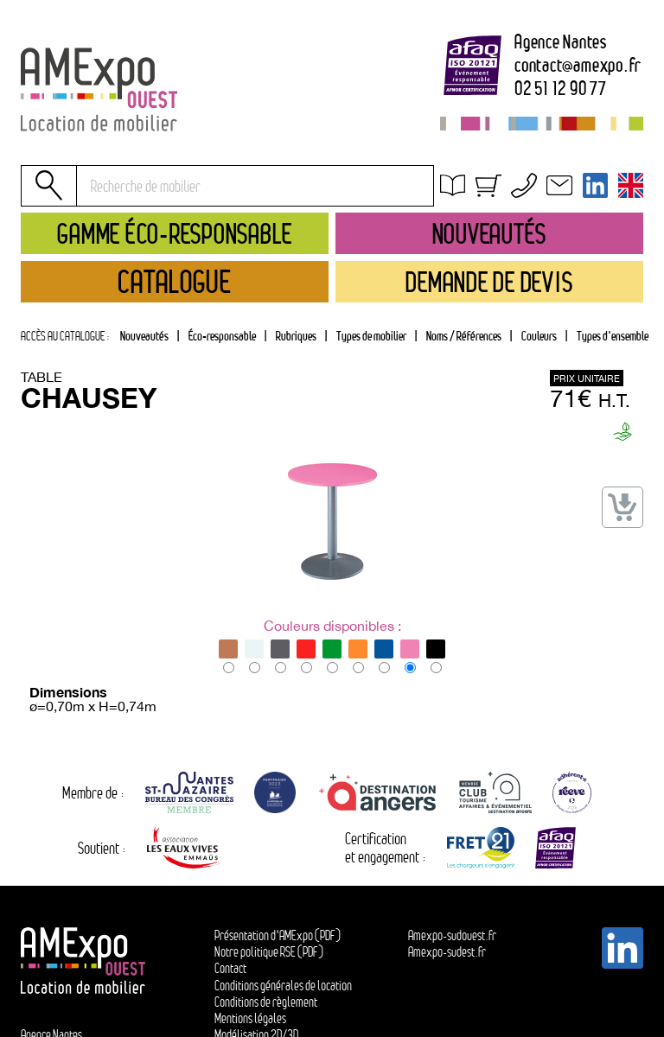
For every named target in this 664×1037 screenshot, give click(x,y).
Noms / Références (463, 335)
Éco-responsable (222, 335)
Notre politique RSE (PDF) (268, 952)
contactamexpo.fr (578, 65)
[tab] (295, 336)
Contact (230, 968)
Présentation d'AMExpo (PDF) (277, 935)
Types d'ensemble (612, 335)
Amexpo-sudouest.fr (452, 935)
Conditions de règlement (265, 1002)
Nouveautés (144, 335)
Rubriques (296, 335)
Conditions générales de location (541, 209)
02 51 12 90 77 (560, 89)
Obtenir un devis (497, 190)
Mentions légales (250, 1018)
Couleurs (539, 335)
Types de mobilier (371, 335)
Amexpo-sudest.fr (447, 952)
